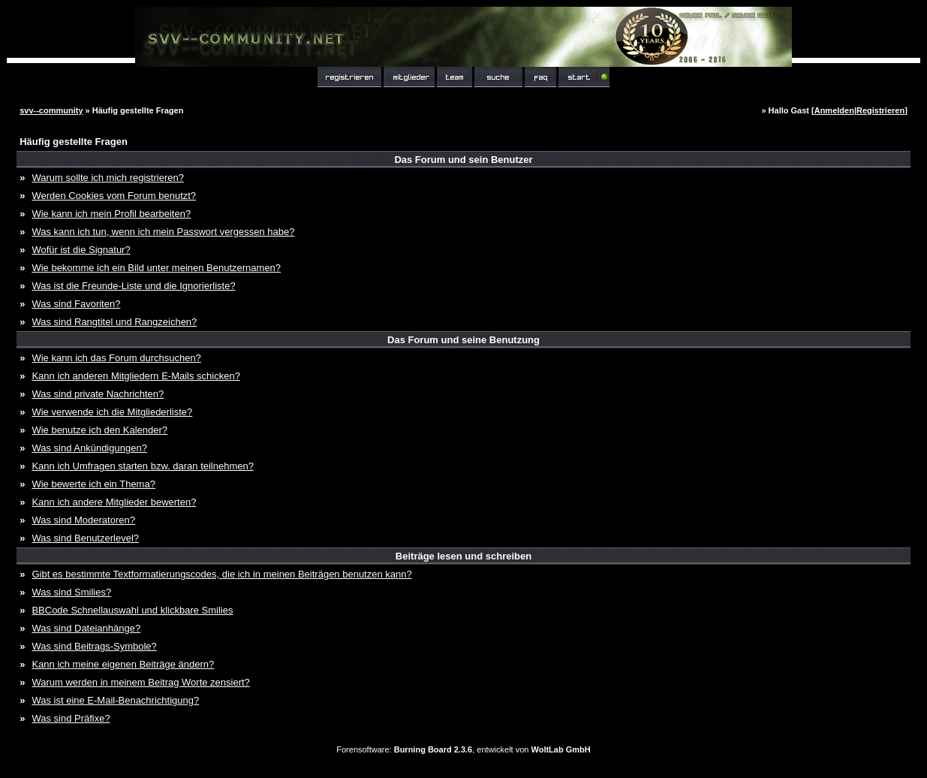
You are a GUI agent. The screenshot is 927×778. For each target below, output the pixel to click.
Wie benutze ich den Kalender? (99, 430)
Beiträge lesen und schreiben (463, 556)
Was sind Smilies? (71, 592)
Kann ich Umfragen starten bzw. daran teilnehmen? (143, 466)
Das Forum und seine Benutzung (463, 339)
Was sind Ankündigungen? (89, 448)
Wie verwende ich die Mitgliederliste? (112, 412)
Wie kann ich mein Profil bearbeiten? (111, 213)
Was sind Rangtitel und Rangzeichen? (114, 321)
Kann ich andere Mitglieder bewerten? (114, 502)
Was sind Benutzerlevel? (85, 538)
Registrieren (880, 110)
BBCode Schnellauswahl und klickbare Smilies (132, 610)
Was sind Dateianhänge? (86, 628)
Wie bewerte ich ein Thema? (93, 484)
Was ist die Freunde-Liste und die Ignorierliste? (133, 285)
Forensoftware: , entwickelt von (463, 749)
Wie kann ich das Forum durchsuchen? (116, 357)
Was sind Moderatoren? (83, 520)
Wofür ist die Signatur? (81, 249)
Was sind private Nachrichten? (98, 394)
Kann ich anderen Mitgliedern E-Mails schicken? (135, 375)
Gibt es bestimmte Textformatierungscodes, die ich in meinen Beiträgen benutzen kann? (221, 574)
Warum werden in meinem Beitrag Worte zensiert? (140, 682)
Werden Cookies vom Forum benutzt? (114, 195)
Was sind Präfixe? (71, 718)
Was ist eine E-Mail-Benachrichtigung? (115, 700)
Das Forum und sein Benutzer (463, 159)
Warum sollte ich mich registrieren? (108, 177)
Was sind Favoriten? (76, 303)
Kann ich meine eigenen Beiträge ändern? (123, 664)
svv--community (51, 110)
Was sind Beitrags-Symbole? (94, 646)
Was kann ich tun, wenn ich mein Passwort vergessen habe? (163, 231)
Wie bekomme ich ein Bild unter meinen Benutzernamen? (156, 267)
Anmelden (834, 110)
